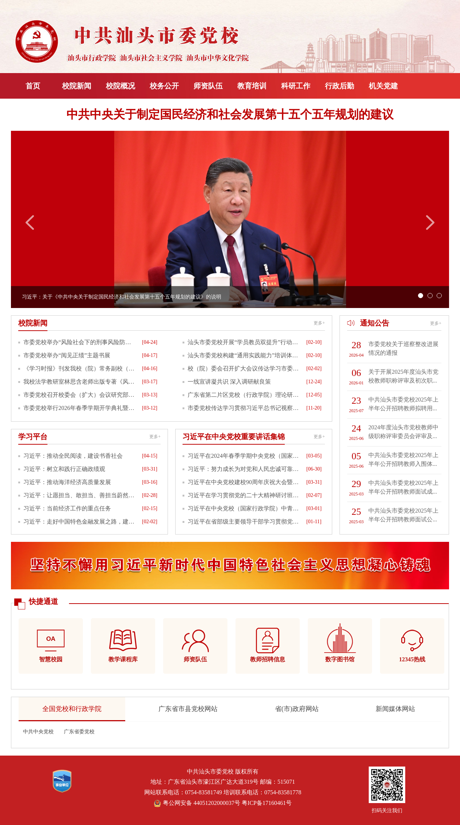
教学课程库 (123, 659)
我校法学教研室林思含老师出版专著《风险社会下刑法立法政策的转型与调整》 (80, 382)
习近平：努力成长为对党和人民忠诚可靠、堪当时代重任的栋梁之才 (244, 469)
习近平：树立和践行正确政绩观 (64, 469)
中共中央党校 (38, 731)
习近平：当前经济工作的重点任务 (67, 508)
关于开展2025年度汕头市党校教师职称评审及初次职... (403, 376)
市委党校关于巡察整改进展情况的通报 (403, 348)
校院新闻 (76, 86)
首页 (33, 86)
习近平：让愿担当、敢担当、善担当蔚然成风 (80, 495)
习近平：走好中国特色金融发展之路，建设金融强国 (80, 521)
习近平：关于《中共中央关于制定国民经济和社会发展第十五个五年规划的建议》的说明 (121, 297)
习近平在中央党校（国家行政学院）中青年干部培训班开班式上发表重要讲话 (244, 508)
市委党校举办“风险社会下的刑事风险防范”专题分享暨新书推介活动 (80, 342)
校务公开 (164, 86)
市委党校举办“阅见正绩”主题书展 (66, 355)
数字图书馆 (339, 659)
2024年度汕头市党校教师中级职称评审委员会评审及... (403, 431)
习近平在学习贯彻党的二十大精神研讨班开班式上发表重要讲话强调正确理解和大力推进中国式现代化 (244, 495)
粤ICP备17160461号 (267, 803)
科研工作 (295, 86)
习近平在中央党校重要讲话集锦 (234, 437)
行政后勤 (339, 86)
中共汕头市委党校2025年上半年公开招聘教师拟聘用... (403, 403)
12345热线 (412, 659)
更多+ (319, 323)
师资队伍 (208, 86)
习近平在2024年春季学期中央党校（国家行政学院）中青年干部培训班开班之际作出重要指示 (244, 456)
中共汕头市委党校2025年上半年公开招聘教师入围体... (403, 459)
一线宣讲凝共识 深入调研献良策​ (229, 382)
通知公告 (374, 323)
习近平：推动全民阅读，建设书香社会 (73, 456)
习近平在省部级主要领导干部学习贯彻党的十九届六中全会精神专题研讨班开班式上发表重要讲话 (244, 521)
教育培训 (252, 86)
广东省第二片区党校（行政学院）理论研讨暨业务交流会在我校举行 (244, 395)
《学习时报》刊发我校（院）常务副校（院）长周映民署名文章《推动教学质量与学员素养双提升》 (80, 368)
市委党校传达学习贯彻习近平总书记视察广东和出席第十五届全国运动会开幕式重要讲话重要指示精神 (244, 408)
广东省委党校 (79, 731)
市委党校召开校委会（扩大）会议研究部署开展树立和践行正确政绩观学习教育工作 (80, 395)
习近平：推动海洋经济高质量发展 (67, 482)
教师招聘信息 (267, 659)
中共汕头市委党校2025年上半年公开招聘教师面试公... (403, 514)
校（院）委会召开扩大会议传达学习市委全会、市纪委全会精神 (244, 368)
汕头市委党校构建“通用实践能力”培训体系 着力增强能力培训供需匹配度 (244, 355)
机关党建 (383, 86)
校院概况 (120, 86)
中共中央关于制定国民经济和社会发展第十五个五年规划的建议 (230, 114)
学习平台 (32, 437)
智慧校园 (50, 659)
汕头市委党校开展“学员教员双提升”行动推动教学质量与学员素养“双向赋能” (244, 342)
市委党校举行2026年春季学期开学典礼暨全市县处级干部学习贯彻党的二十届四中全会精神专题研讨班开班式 (80, 408)
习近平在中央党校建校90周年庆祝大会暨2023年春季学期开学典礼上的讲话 (244, 482)
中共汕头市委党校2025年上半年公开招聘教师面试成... (403, 487)
